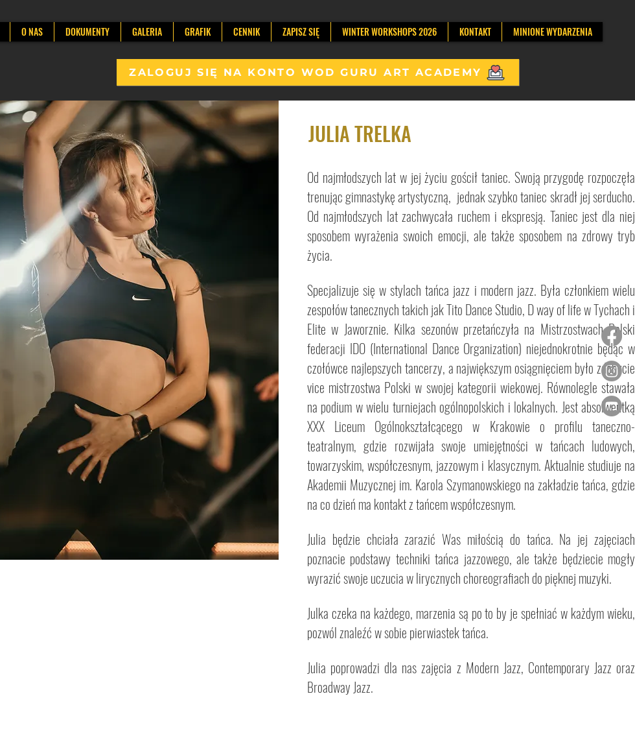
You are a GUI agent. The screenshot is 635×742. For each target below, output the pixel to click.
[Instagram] (611, 371)
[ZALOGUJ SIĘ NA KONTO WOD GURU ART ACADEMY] (318, 72)
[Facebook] (611, 336)
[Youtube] (611, 406)
